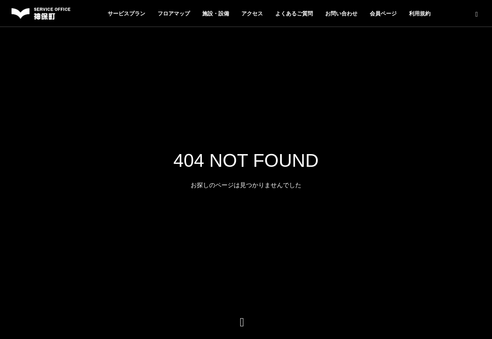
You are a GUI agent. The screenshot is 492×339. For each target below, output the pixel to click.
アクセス (252, 13)
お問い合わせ (341, 13)
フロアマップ (174, 13)
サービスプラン (126, 13)
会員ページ (383, 13)
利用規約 (419, 13)
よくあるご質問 (294, 13)
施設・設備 (215, 13)
